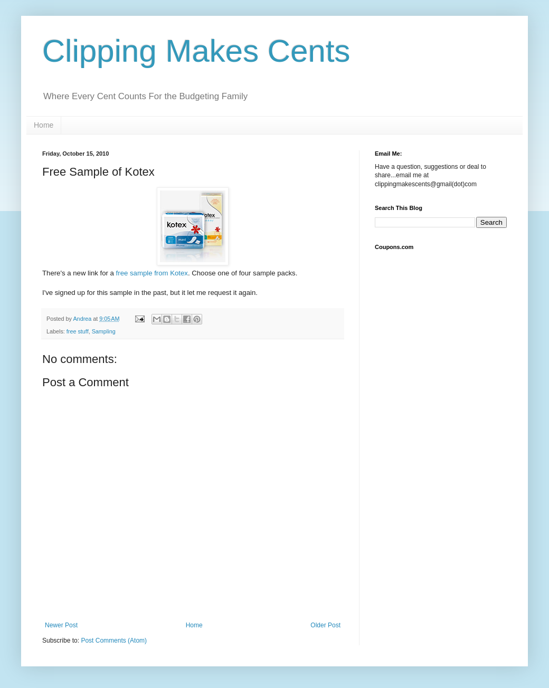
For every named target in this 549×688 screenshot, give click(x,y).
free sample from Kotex (152, 273)
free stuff (78, 331)
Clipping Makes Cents (196, 51)
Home (43, 125)
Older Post (325, 625)
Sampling (104, 331)
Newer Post (61, 625)
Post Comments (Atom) (114, 640)
